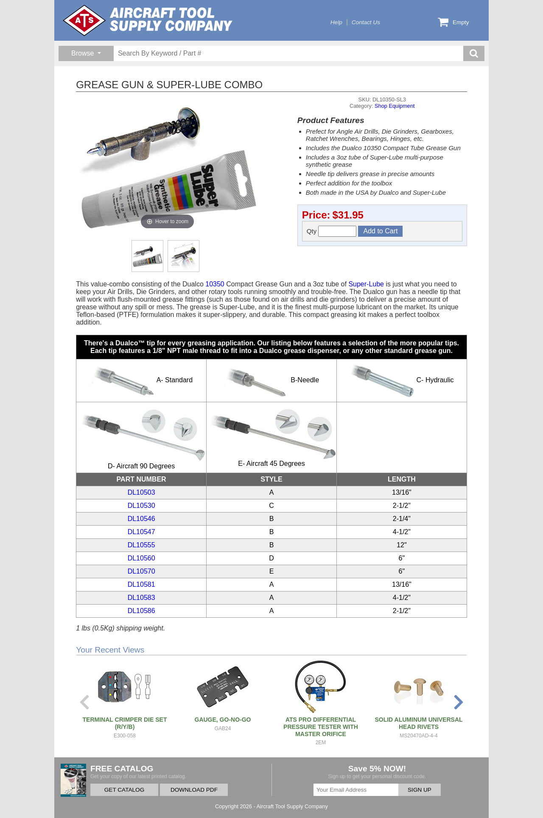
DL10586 (141, 610)
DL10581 (141, 584)
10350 (214, 284)
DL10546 (141, 518)
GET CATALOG (124, 790)
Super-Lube (366, 284)
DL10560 (141, 558)
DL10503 (141, 492)
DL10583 (141, 597)
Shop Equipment (395, 106)
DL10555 (141, 545)
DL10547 (141, 531)
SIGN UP (419, 790)
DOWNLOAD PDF (194, 790)
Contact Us (366, 22)
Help (336, 22)
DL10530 (141, 505)
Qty (332, 231)
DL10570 (141, 571)
